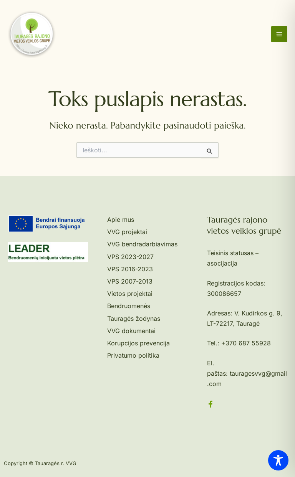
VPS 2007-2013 (129, 281)
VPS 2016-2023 (130, 269)
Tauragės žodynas (133, 318)
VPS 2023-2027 (130, 257)
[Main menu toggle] (279, 34)
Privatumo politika (133, 355)
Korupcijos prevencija (138, 343)
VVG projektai (127, 232)
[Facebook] (210, 404)
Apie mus (120, 219)
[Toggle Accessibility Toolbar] (278, 460)
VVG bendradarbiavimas (142, 244)
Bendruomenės (128, 306)
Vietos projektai (129, 293)
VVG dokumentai (131, 331)
